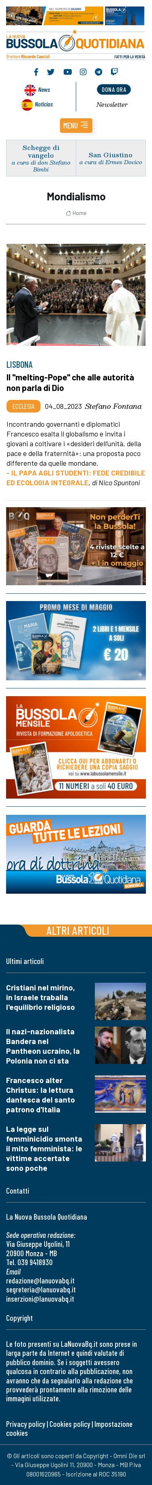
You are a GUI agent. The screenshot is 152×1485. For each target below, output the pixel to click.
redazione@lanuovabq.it (40, 1280)
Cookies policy (69, 1424)
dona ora (114, 89)
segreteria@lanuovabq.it (41, 1289)
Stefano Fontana (113, 406)
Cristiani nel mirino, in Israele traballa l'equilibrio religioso (40, 997)
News (44, 89)
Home (76, 213)
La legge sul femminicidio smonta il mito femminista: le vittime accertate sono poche (44, 1148)
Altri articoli (78, 930)
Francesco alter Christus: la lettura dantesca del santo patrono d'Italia (40, 1094)
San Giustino (111, 155)
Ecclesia (23, 406)
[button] (76, 125)
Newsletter (112, 104)
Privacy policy (25, 1424)
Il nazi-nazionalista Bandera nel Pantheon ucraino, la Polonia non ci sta (43, 1046)
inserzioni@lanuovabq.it (40, 1298)
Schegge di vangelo (41, 151)
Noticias (44, 104)
